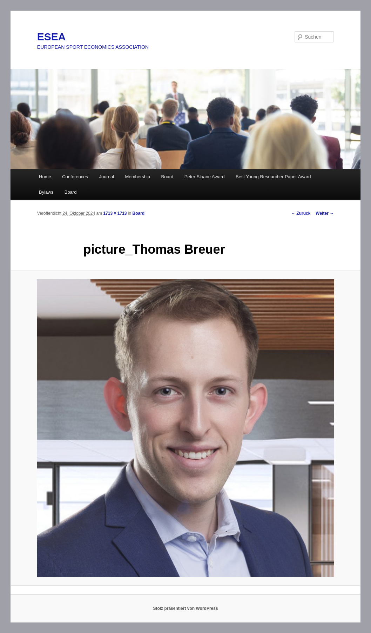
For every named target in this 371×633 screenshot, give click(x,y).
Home (45, 176)
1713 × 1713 (115, 213)
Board (167, 176)
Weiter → (325, 213)
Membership (137, 176)
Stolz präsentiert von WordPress (185, 608)
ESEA (51, 36)
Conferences (75, 176)
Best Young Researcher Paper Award (273, 176)
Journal (106, 176)
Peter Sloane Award (204, 176)
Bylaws (46, 192)
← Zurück (300, 213)
